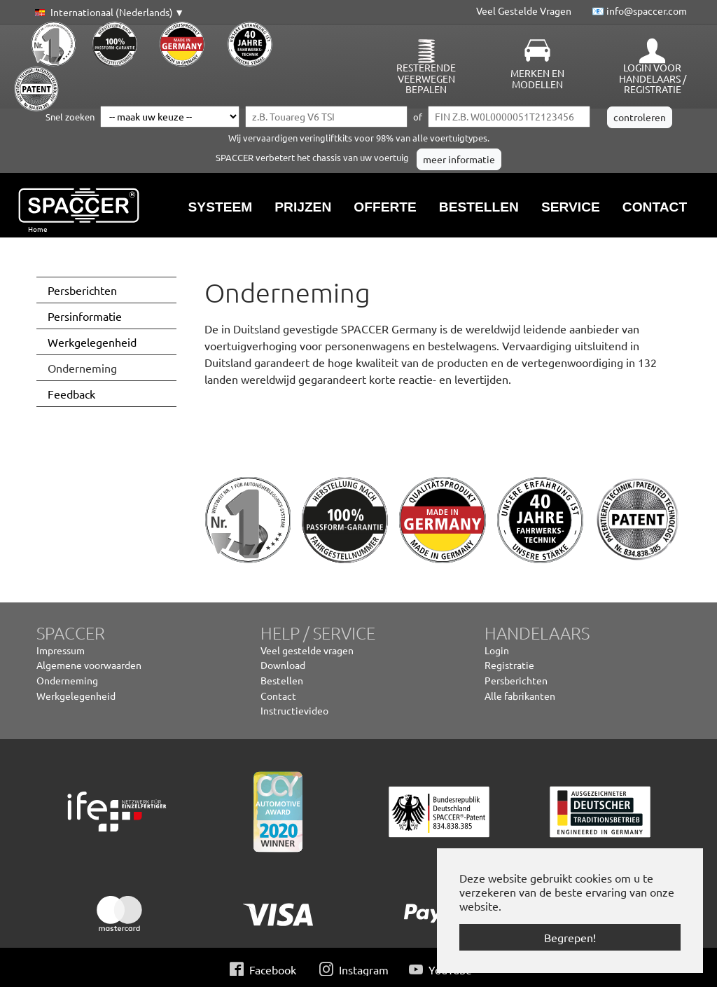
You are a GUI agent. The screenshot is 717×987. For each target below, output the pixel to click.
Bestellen (281, 680)
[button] (107, 12)
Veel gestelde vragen (307, 650)
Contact (278, 695)
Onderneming (67, 680)
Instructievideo (294, 710)
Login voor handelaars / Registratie (652, 78)
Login (497, 650)
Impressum (60, 650)
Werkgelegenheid (76, 695)
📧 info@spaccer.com (639, 10)
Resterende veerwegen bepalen (426, 78)
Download (282, 664)
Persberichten (516, 680)
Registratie (509, 664)
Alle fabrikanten (520, 695)
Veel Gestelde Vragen (523, 10)
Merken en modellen (537, 78)
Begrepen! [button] (570, 937)
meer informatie (459, 159)
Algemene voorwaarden (88, 664)
